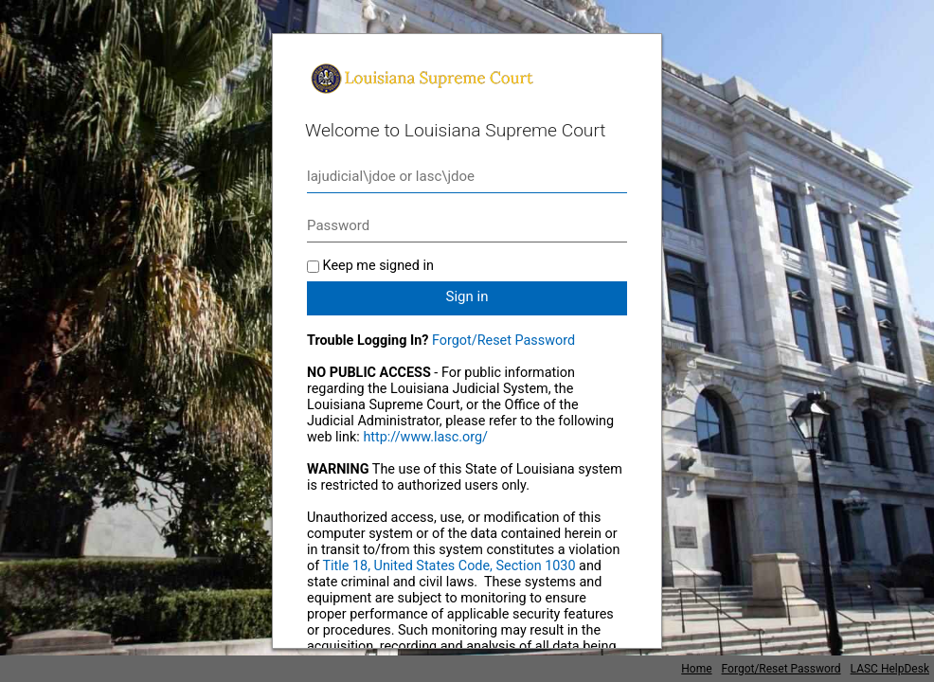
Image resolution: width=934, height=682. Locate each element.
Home (696, 668)
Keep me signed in (378, 266)
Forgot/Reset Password (503, 340)
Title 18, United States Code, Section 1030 (449, 566)
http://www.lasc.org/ (425, 437)
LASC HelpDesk (890, 668)
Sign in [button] (467, 296)
